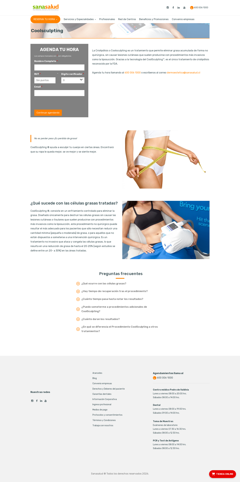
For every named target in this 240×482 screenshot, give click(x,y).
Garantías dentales (101, 394)
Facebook (37, 401)
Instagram (32, 401)
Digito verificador (72, 74)
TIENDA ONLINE (222, 473)
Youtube (45, 401)
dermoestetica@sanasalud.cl (183, 72)
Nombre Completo (46, 61)
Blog (94, 378)
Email (38, 86)
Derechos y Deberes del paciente (108, 389)
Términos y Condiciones (104, 420)
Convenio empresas (102, 383)
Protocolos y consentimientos (107, 415)
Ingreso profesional (101, 404)
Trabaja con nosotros (102, 425)
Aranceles (97, 373)
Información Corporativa (104, 399)
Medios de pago (99, 409)
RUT (37, 74)
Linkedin (41, 401)
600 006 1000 (133, 72)
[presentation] (57, 103)
